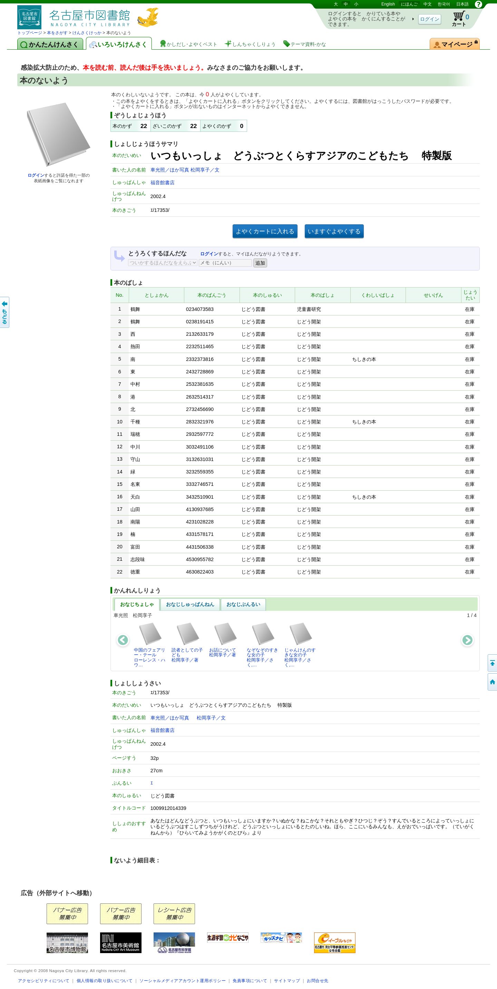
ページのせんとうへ (492, 663)
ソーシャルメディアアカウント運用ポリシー (182, 980)
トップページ (29, 32)
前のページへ (5, 312)
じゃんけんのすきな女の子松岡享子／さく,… (300, 644)
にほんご (409, 4)
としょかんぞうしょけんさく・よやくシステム (90, 14)
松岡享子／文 (205, 170)
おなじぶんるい (243, 604)
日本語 (462, 4)
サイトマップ (287, 980)
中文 (427, 4)
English (388, 4)
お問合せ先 (318, 980)
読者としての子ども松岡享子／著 (187, 642)
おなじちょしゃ (137, 604)
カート (457, 18)
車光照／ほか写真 (170, 170)
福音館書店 (162, 182)
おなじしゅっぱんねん (190, 604)
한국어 (444, 4)
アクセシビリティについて (44, 980)
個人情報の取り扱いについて (105, 980)
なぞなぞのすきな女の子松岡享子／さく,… (262, 644)
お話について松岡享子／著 (223, 639)
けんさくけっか (86, 32)
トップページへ (492, 682)
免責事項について (250, 980)
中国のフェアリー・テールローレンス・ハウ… (149, 644)
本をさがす (57, 32)
